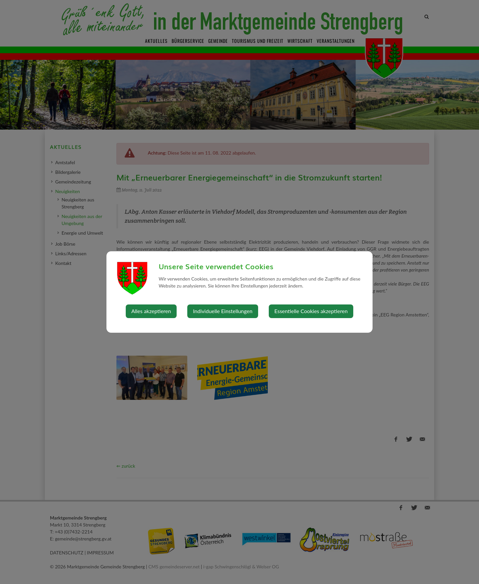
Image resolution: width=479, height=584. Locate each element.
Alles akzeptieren (151, 311)
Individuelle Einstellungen (222, 311)
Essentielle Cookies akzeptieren (311, 311)
